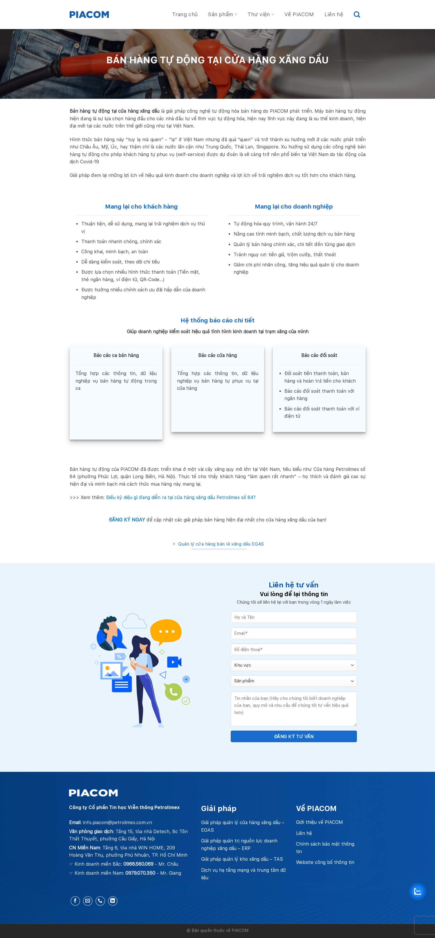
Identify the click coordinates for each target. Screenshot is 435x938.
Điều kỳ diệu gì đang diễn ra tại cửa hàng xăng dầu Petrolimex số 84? (181, 497)
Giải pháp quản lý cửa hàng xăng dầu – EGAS (242, 826)
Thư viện (261, 14)
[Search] (357, 14)
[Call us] (100, 901)
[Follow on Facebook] (75, 901)
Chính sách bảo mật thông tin (325, 847)
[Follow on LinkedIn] (113, 901)
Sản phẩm (222, 14)
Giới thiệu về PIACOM (319, 822)
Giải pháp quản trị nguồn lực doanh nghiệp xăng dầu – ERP (239, 844)
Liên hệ (334, 14)
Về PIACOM (299, 14)
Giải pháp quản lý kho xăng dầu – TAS (242, 859)
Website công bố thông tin (325, 862)
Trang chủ (185, 14)
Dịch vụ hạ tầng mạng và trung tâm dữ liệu (243, 873)
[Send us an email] (88, 901)
